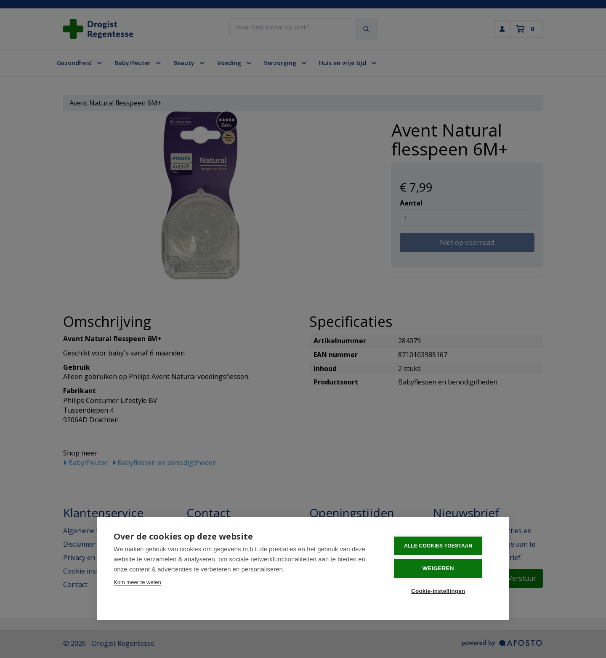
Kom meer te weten (137, 583)
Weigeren (441, 569)
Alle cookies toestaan (441, 547)
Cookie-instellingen (441, 591)
